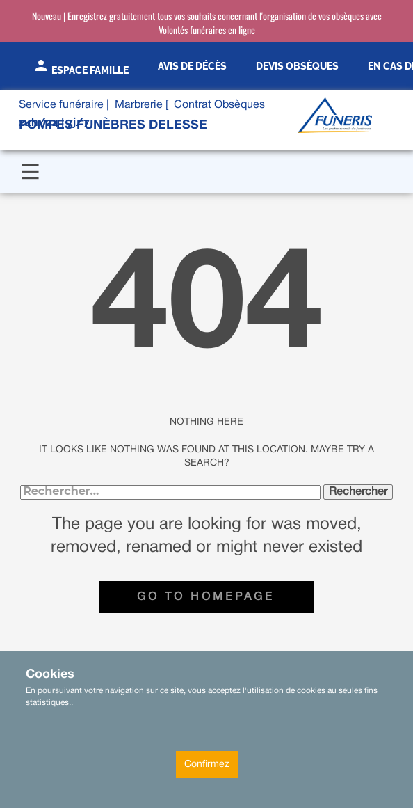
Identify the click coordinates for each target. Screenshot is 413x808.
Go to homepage (206, 597)
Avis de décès (192, 66)
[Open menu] (30, 171)
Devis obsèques (297, 66)
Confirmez (206, 764)
